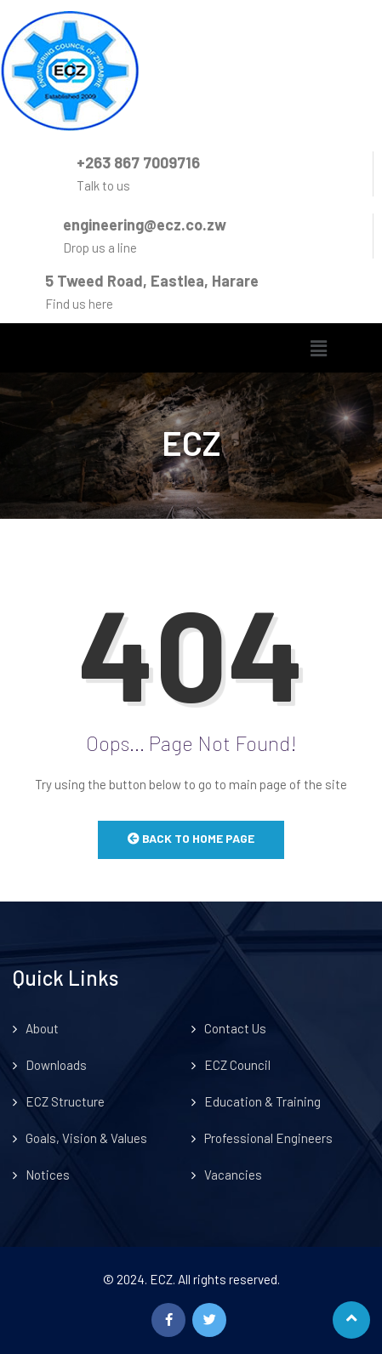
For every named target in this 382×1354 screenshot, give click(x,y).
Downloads (56, 1064)
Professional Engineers (268, 1138)
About (42, 1028)
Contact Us (235, 1028)
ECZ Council (237, 1064)
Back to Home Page (191, 838)
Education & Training (262, 1101)
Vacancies (233, 1174)
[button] (318, 348)
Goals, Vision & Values (86, 1138)
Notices (48, 1174)
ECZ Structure (65, 1101)
